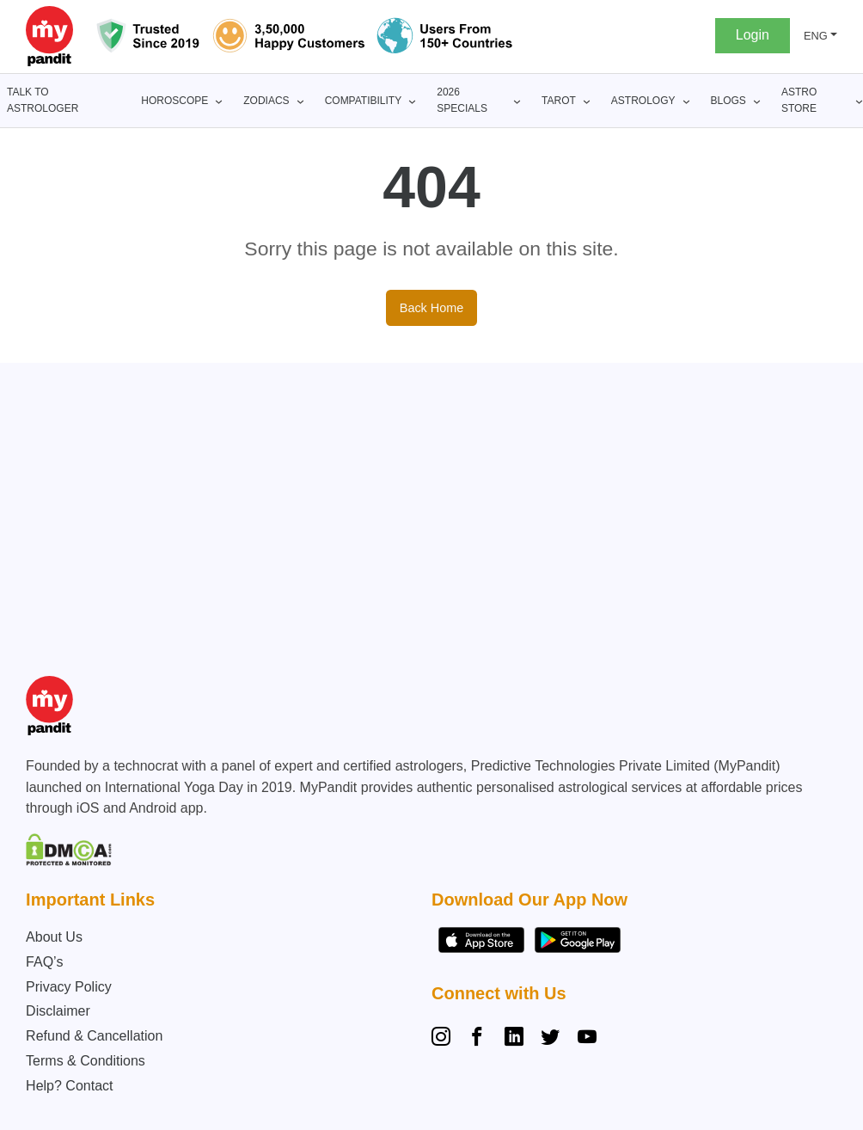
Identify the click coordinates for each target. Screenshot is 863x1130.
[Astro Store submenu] (859, 101)
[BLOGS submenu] (757, 101)
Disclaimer (58, 1011)
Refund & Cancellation (94, 1036)
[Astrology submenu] (686, 101)
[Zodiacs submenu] (300, 101)
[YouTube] (587, 1039)
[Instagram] (444, 1039)
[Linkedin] (514, 1039)
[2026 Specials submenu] (517, 101)
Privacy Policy (69, 987)
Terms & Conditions (85, 1060)
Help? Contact (69, 1085)
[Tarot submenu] (587, 101)
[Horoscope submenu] (219, 101)
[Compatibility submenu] (412, 101)
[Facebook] (477, 1039)
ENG (816, 35)
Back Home (431, 308)
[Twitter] (550, 1039)
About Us (54, 937)
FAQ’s (44, 962)
